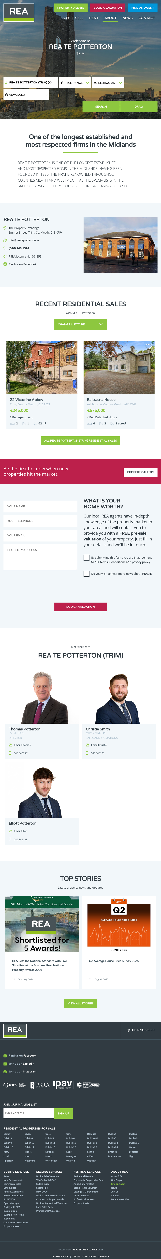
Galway (132, 1135)
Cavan (27, 1121)
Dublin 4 (28, 1126)
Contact (146, 18)
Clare (48, 1121)
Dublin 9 (7, 1130)
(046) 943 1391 (19, 237)
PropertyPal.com (94, 1251)
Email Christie (99, 733)
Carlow (6, 1121)
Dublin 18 (50, 1135)
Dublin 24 (113, 1135)
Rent (93, 18)
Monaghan (71, 1144)
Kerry (6, 1139)
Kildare (28, 1139)
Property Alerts (70, 8)
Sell (79, 18)
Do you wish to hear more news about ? (121, 562)
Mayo (27, 1144)
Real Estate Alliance (85, 1237)
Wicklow (91, 1148)
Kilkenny (49, 1139)
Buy (65, 18)
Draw (141, 95)
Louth (6, 1144)
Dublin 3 (7, 1126)
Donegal (91, 1121)
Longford (133, 1139)
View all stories (80, 991)
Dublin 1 (112, 1121)
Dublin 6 (70, 1126)
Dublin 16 (8, 1135)
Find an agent (142, 8)
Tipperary (8, 1148)
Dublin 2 (133, 1121)
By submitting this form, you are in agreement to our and (121, 548)
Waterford (29, 1148)
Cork (68, 1121)
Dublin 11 (50, 1130)
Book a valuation (107, 8)
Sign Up (64, 1101)
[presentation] (110, 574)
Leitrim (90, 1139)
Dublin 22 (92, 1135)
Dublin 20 (71, 1135)
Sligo (131, 1144)
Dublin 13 (92, 1130)
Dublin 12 (71, 1130)
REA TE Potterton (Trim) (30, 82)
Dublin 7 (112, 1126)
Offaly (90, 1144)
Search (108, 95)
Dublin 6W (92, 1126)
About (110, 18)
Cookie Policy (60, 1244)
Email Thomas (22, 733)
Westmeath (51, 1148)
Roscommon (114, 1144)
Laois (69, 1139)
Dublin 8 (133, 1126)
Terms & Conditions (84, 1244)
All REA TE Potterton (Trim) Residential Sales (80, 428)
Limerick (112, 1139)
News (127, 18)
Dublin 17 (29, 1135)
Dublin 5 (49, 1126)
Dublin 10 (29, 1130)
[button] (141, 82)
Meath (48, 1144)
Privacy (104, 1244)
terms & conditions (112, 550)
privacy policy (141, 550)
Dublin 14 (113, 1130)
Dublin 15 (134, 1130)
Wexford (70, 1148)
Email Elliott (20, 819)
